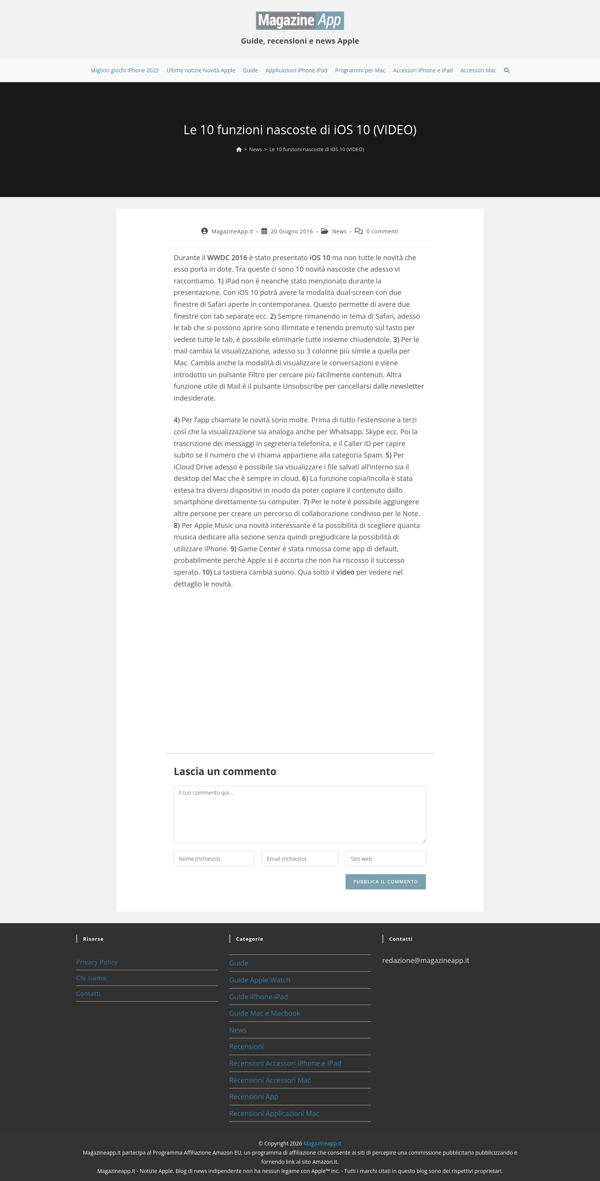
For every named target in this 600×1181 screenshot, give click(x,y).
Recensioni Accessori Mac (270, 1080)
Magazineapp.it (322, 1143)
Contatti (88, 993)
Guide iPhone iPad (258, 996)
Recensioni (246, 1046)
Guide (238, 963)
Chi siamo (91, 978)
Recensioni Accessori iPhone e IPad (285, 1063)
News (339, 231)
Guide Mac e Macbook (264, 1013)
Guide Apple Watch (259, 979)
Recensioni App (254, 1096)
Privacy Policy (96, 962)
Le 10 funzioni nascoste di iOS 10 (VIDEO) (316, 149)
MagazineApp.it (232, 231)
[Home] (239, 149)
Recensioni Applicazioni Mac (274, 1113)
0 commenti (383, 231)
